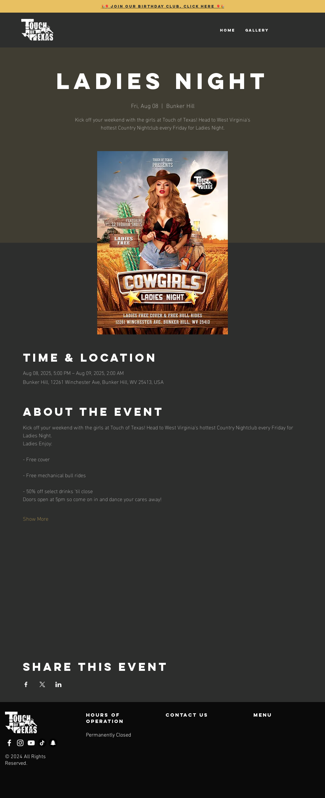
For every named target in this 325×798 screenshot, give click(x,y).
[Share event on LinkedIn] (58, 684)
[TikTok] (42, 743)
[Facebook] (9, 743)
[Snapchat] (53, 743)
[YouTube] (31, 743)
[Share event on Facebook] (26, 684)
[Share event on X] (42, 684)
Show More (35, 518)
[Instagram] (20, 743)
